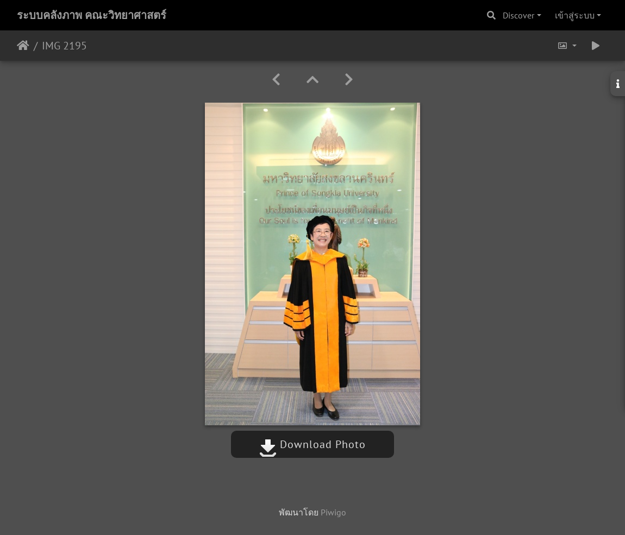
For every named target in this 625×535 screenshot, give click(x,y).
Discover (518, 15)
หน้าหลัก (23, 45)
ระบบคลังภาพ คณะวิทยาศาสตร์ (91, 15)
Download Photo (312, 444)
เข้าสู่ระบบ (575, 15)
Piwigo (333, 512)
